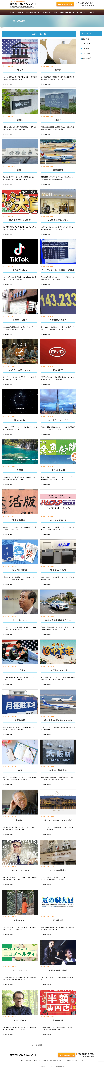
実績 (55, 12)
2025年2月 (87, 44)
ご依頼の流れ (47, 12)
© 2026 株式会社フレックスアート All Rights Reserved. (52, 1066)
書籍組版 (20, 12)
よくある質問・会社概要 (67, 12)
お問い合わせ (81, 12)
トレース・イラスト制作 (33, 12)
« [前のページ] (34, 1045)
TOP (13, 12)
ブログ (90, 12)
